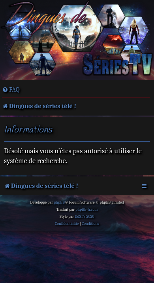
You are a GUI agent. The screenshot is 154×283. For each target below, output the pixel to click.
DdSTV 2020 (84, 216)
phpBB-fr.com (86, 209)
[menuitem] (11, 90)
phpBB (59, 202)
